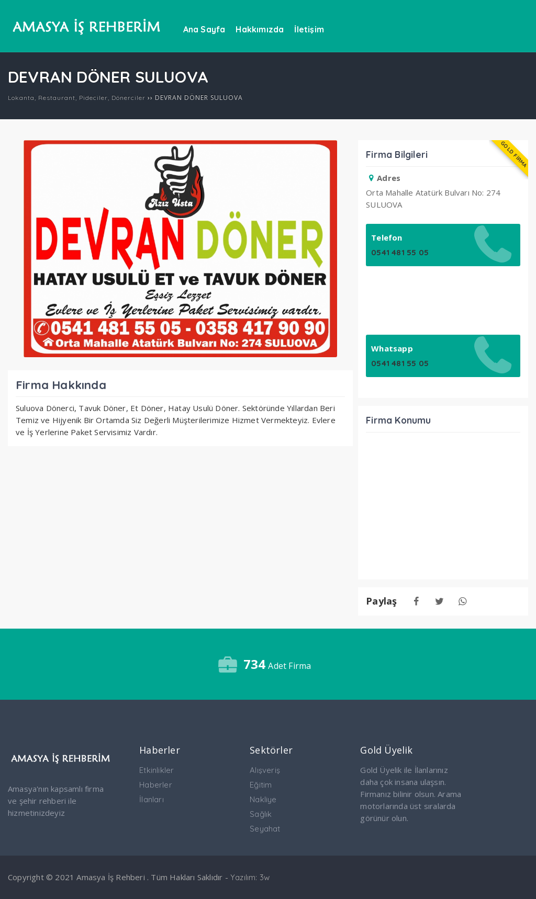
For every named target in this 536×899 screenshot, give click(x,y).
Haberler (155, 785)
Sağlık (261, 814)
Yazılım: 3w (250, 877)
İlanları (151, 799)
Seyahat (265, 829)
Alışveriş (265, 770)
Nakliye (263, 799)
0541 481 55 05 (400, 252)
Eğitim (261, 785)
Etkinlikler (156, 770)
